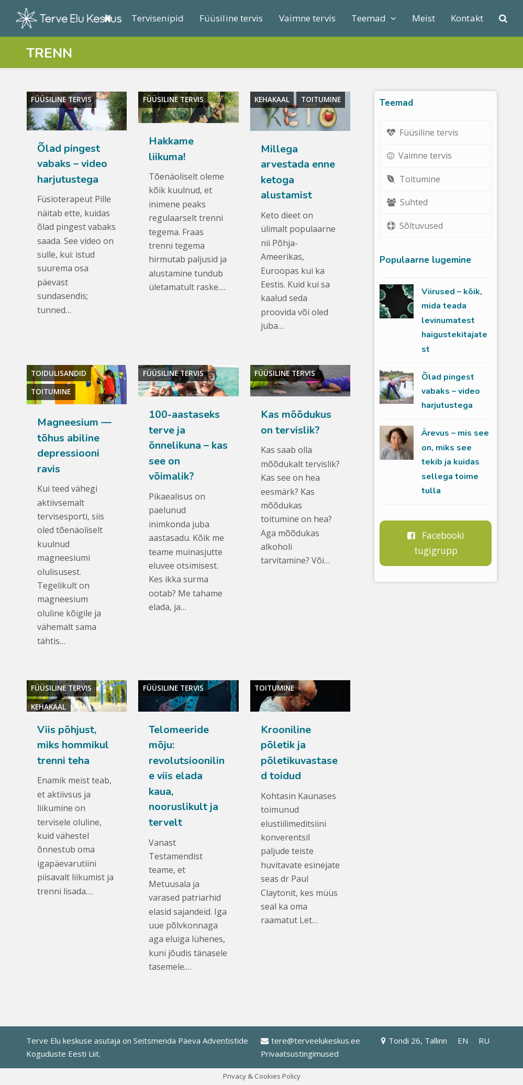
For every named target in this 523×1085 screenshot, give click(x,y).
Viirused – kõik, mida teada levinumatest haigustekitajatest (454, 320)
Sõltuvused (415, 225)
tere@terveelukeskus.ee (310, 1040)
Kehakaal (272, 99)
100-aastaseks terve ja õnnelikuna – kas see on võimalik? (188, 445)
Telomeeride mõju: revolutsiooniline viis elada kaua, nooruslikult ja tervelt (187, 776)
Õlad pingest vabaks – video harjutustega (72, 163)
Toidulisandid (58, 373)
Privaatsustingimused (300, 1053)
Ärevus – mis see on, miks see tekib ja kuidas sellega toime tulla (455, 461)
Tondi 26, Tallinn (414, 1040)
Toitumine (321, 99)
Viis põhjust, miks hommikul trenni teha (73, 745)
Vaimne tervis (419, 155)
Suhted (407, 202)
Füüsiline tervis (61, 99)
